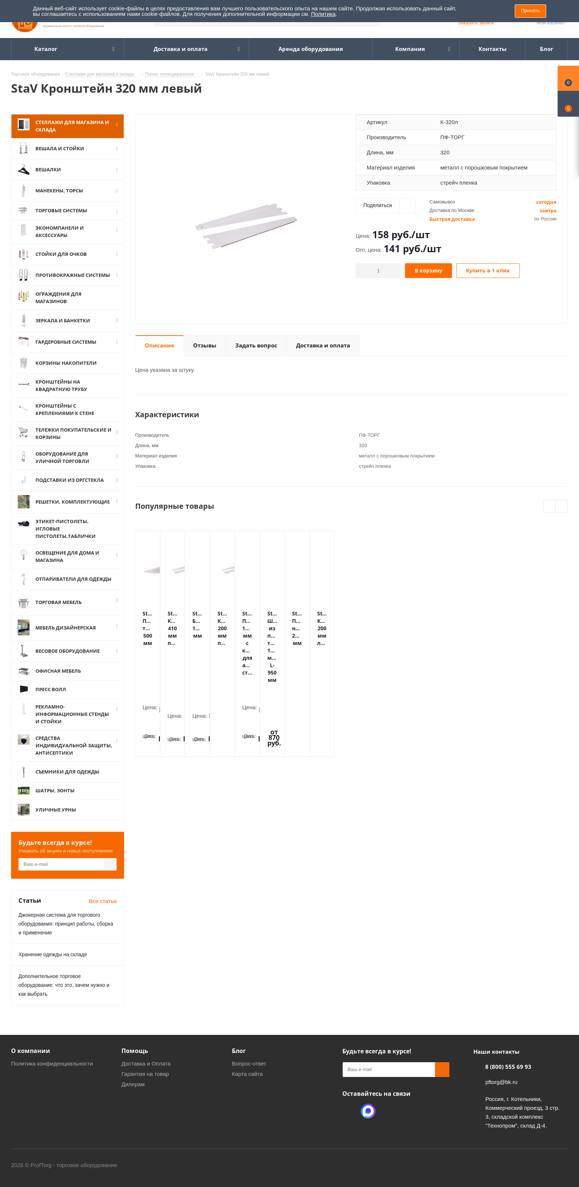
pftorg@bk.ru (501, 1082)
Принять (530, 10)
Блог (239, 1051)
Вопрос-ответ (249, 1063)
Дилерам (133, 1084)
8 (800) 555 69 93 (508, 1066)
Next (562, 506)
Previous (550, 506)
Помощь (134, 1051)
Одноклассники (349, 1111)
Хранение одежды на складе (52, 954)
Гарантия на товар (145, 1074)
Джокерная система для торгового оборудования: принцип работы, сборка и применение (65, 924)
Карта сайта (247, 1074)
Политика (323, 14)
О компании (30, 1051)
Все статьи (103, 901)
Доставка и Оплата (146, 1063)
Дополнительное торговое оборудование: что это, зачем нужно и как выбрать (63, 985)
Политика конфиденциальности (52, 1063)
